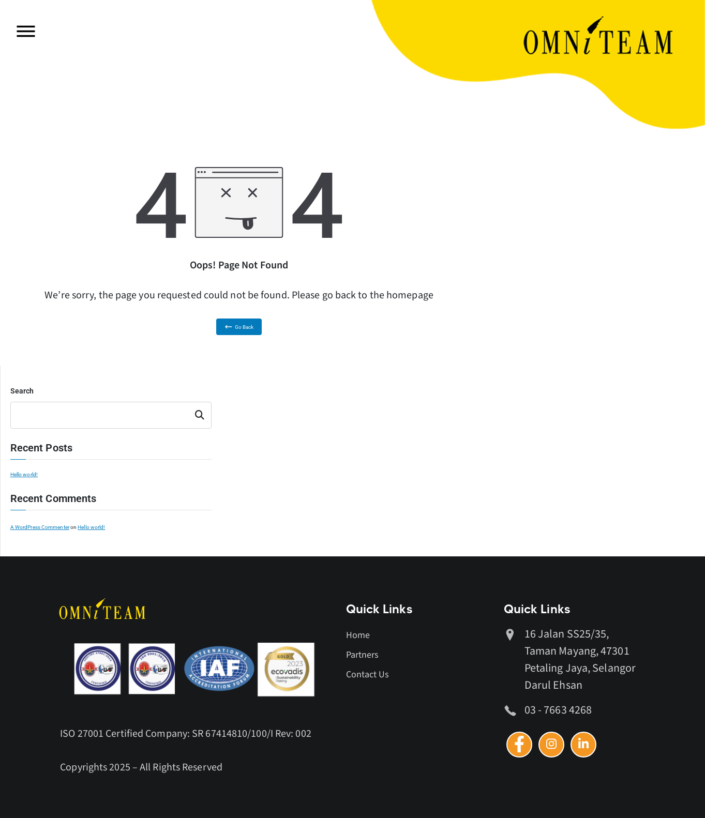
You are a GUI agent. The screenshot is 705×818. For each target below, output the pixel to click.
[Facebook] (519, 745)
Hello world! (24, 474)
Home (358, 635)
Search (22, 391)
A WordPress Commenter (39, 527)
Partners (362, 655)
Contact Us (367, 674)
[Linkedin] (583, 745)
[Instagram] (551, 745)
